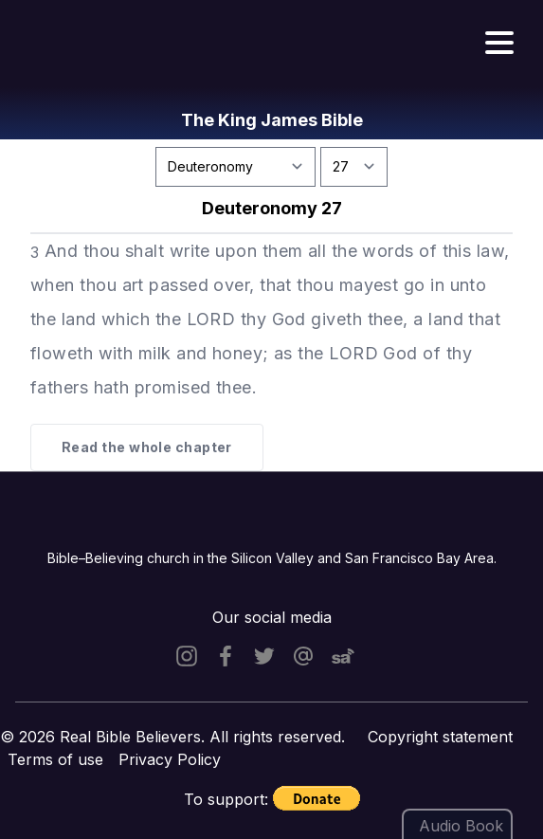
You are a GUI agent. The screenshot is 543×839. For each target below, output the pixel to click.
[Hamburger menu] (499, 43)
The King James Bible (272, 120)
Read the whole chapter (147, 447)
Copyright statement (440, 736)
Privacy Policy (169, 759)
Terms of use (55, 759)
